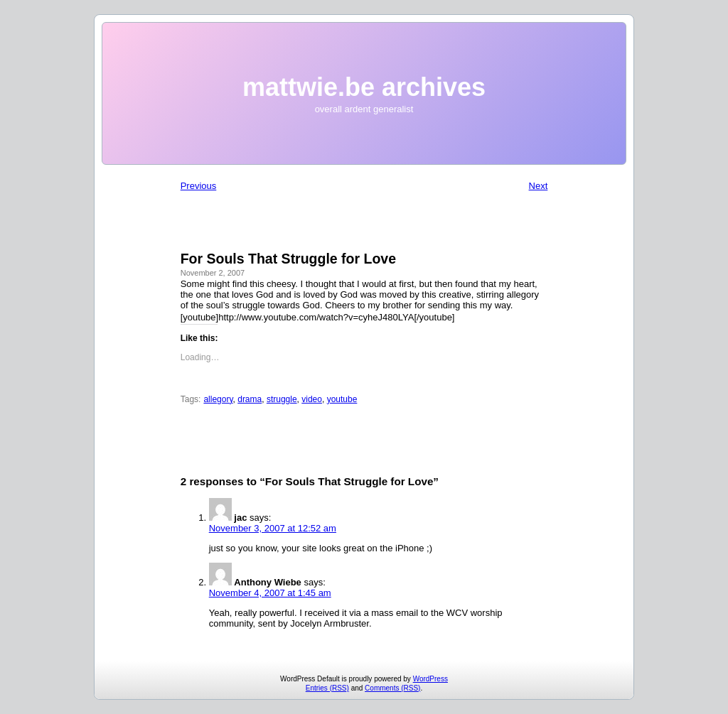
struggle (282, 399)
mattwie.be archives (364, 87)
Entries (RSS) (327, 688)
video (311, 399)
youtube (342, 399)
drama (249, 399)
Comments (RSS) (392, 688)
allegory (217, 399)
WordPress (430, 679)
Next (538, 185)
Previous (199, 185)
